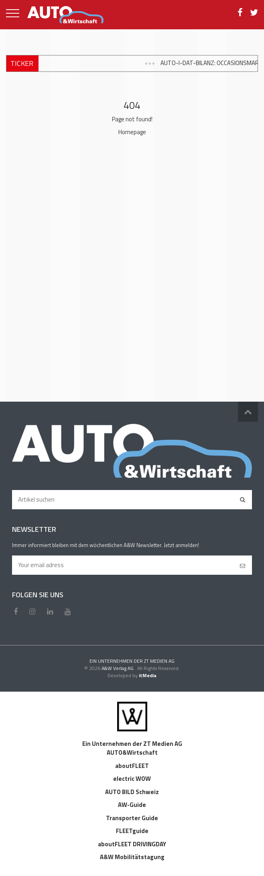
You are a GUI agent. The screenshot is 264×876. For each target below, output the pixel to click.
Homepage (132, 132)
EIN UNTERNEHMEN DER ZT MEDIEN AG (132, 661)
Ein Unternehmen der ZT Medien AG (132, 743)
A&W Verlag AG (118, 668)
